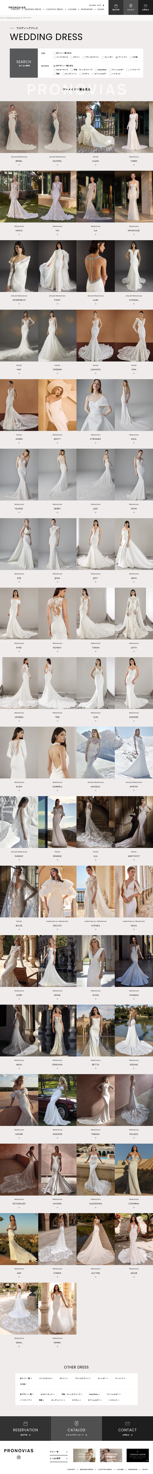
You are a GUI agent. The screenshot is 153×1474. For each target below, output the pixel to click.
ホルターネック (47, 1394)
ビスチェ (75, 1400)
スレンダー (102, 1378)
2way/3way (93, 1394)
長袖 (40, 1400)
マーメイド (119, 1378)
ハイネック (113, 1400)
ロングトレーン (57, 1400)
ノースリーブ (25, 1400)
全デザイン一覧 (26, 1394)
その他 (22, 1384)
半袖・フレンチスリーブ (71, 1394)
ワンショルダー (113, 1394)
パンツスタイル (45, 1378)
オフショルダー (94, 1400)
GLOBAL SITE (95, 5)
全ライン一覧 (25, 1378)
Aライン (63, 1378)
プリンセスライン (82, 1378)
